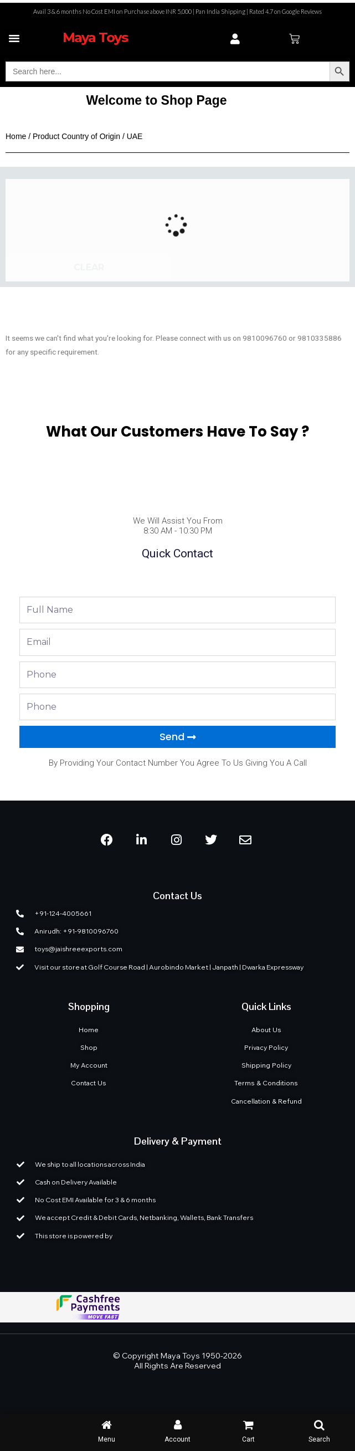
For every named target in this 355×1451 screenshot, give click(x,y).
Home (16, 136)
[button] (14, 38)
